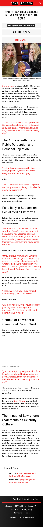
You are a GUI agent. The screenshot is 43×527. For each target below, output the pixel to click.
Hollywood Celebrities (21, 25)
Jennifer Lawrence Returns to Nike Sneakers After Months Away (22, 474)
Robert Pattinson (19, 401)
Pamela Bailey (21, 39)
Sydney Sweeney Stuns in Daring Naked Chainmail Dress (22, 480)
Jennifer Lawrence (8, 86)
